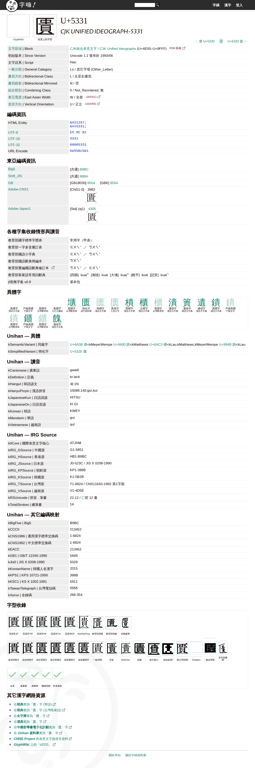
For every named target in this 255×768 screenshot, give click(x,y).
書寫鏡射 (15, 83)
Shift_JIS (15, 181)
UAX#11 (91, 96)
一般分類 (15, 69)
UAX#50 (90, 103)
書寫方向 (15, 76)
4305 (92, 220)
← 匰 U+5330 (204, 41)
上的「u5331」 (33, 749)
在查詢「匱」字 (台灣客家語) (37, 715)
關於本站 (115, 760)
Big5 (11, 174)
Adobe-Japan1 (19, 214)
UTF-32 (14, 148)
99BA (83, 181)
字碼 (216, 5)
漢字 (227, 5)
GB (10, 188)
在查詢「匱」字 (30, 721)
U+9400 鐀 (121, 350)
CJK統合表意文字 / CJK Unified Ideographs (103, 49)
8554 (91, 188)
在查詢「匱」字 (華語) (33, 709)
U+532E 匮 (78, 357)
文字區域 (15, 49)
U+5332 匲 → (237, 41)
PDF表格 (175, 48)
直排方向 (15, 104)
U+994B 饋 (227, 350)
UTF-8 (13, 134)
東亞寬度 (15, 97)
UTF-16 (14, 141)
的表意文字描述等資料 (41, 744)
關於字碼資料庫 (135, 760)
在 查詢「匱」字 (36, 738)
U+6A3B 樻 (78, 350)
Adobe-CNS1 (18, 194)
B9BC (83, 175)
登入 (239, 5)
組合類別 (15, 90)
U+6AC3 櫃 (158, 350)
